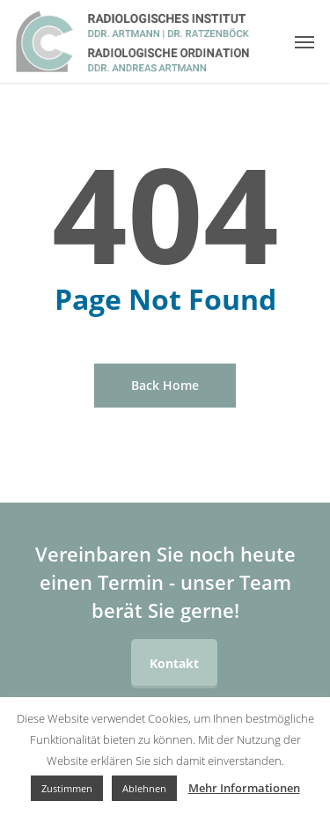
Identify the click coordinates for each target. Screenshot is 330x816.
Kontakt (174, 663)
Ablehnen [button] (144, 788)
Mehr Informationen (244, 788)
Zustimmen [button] (66, 788)
